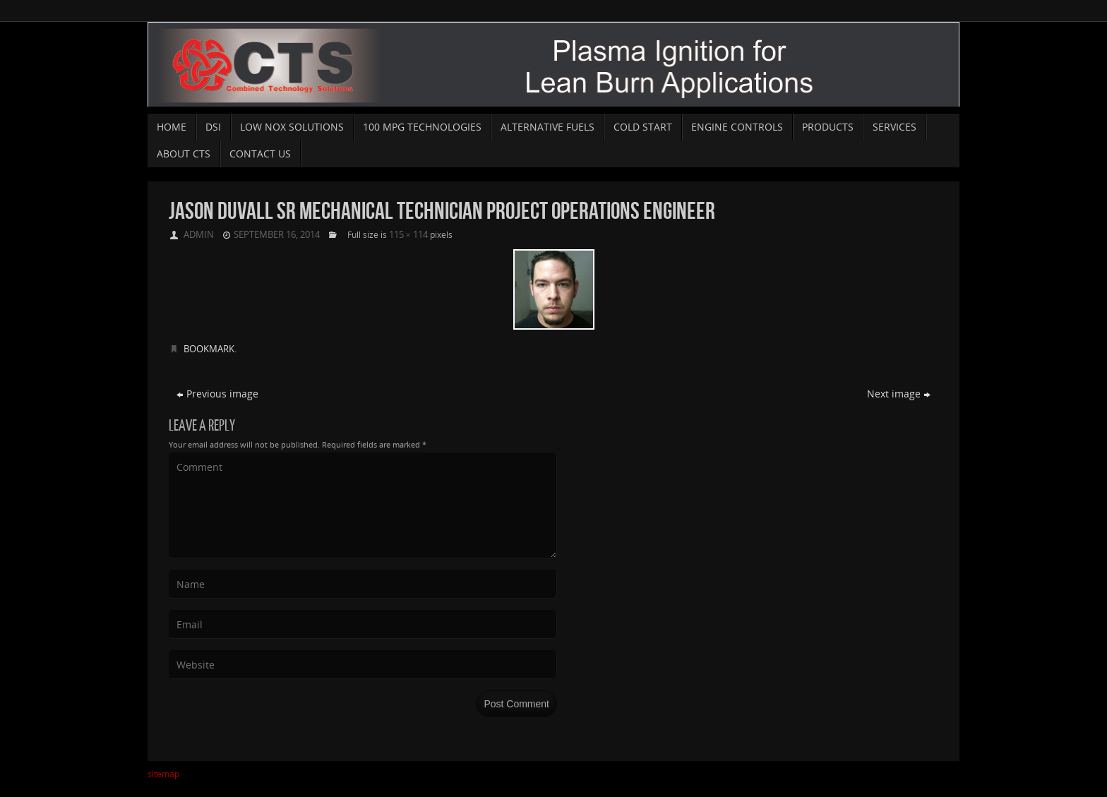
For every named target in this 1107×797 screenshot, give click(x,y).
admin (199, 234)
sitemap (163, 774)
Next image (899, 393)
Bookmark (209, 348)
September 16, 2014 (277, 234)
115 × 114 (408, 234)
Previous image (217, 393)
